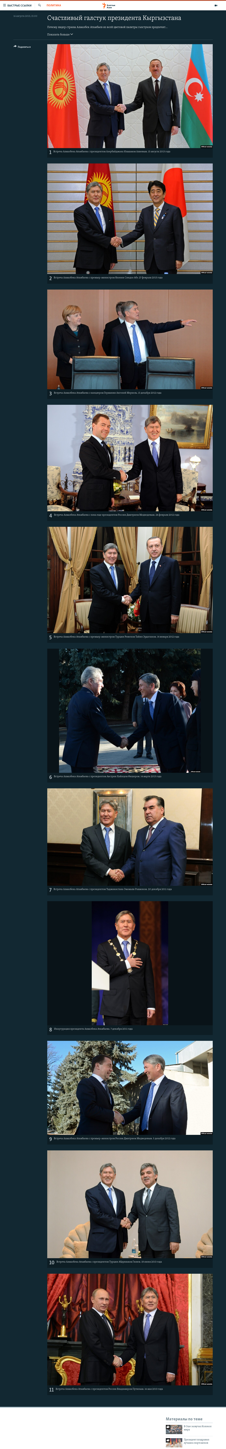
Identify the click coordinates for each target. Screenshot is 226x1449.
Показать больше (60, 34)
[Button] (22, 47)
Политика (54, 5)
